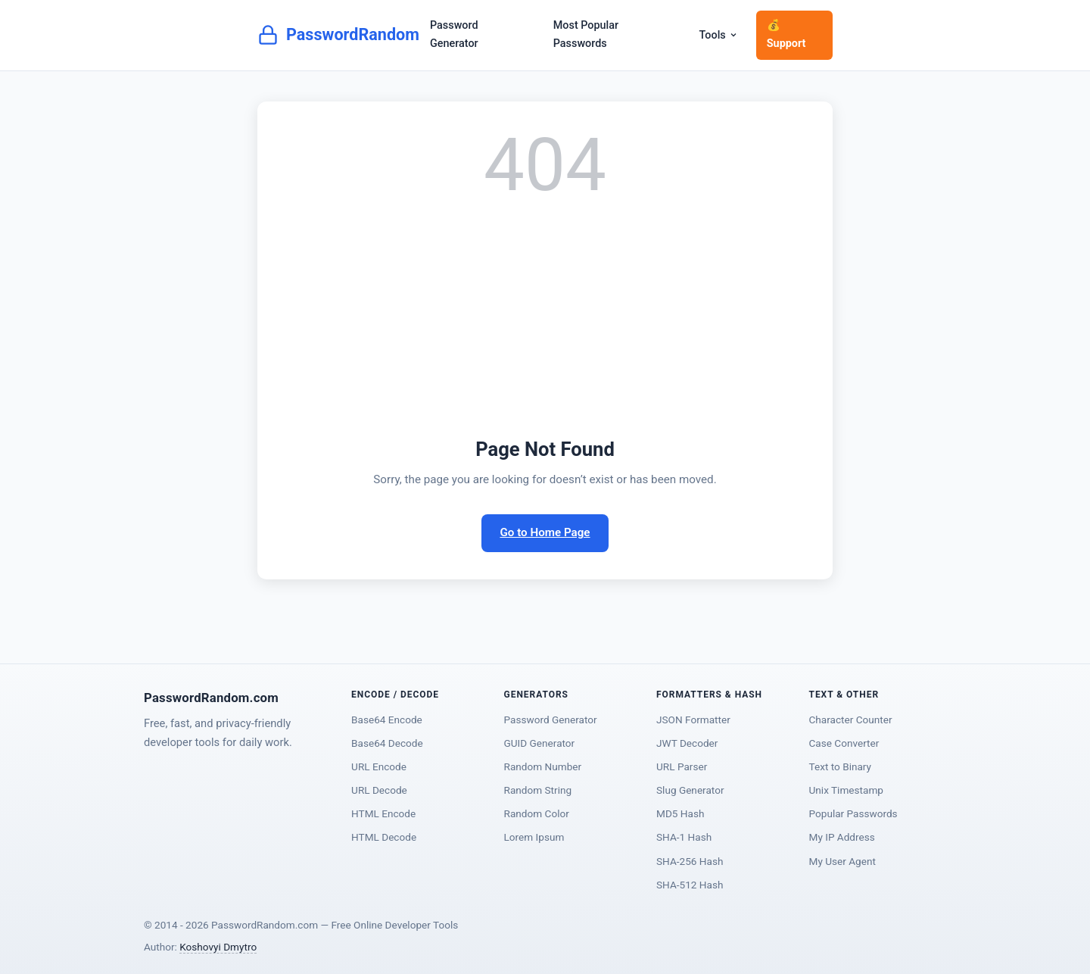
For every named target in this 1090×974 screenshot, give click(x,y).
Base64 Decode (387, 743)
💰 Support (786, 34)
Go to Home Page (545, 532)
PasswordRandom (338, 34)
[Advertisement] (545, 320)
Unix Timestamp (846, 790)
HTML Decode (383, 837)
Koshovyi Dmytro (218, 947)
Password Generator (454, 34)
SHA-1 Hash (684, 837)
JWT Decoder (687, 743)
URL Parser (681, 766)
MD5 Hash (680, 813)
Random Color (536, 813)
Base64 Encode (386, 719)
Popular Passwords (853, 813)
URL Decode (379, 790)
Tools (718, 35)
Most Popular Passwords (585, 34)
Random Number (543, 766)
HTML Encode (383, 813)
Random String (538, 790)
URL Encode (378, 766)
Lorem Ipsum (534, 837)
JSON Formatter (693, 719)
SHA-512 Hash (689, 885)
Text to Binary (840, 766)
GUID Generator (539, 743)
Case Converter (844, 743)
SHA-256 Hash (689, 861)
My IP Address (842, 837)
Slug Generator (690, 790)
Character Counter (850, 719)
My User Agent (842, 861)
